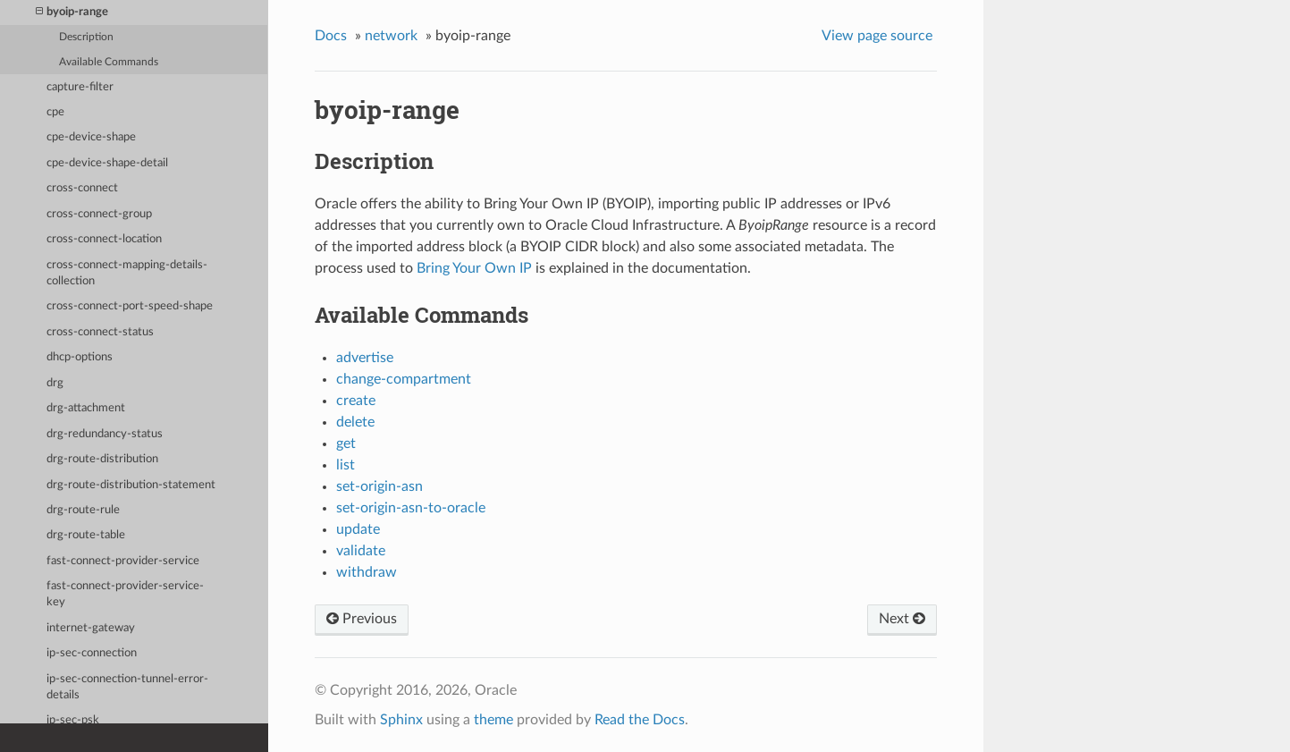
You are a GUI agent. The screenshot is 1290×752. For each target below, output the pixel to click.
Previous (361, 619)
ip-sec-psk (72, 720)
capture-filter (80, 87)
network (391, 36)
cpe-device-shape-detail (107, 163)
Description (86, 37)
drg (54, 383)
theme (493, 720)
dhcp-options (79, 357)
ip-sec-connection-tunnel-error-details (127, 687)
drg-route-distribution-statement (130, 485)
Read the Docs (639, 720)
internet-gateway (90, 628)
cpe (55, 112)
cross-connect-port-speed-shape (129, 306)
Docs (331, 36)
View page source (877, 36)
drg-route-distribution (102, 459)
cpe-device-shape (91, 137)
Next (902, 619)
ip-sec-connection (91, 653)
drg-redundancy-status (104, 434)
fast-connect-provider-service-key (125, 594)
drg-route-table (85, 535)
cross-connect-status (100, 332)
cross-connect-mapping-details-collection (126, 273)
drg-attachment (85, 408)
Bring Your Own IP (474, 268)
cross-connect (82, 188)
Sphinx (401, 720)
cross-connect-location (104, 239)
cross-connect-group (99, 214)
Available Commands (108, 62)
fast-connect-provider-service (122, 561)
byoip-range (72, 12)
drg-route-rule (83, 510)
